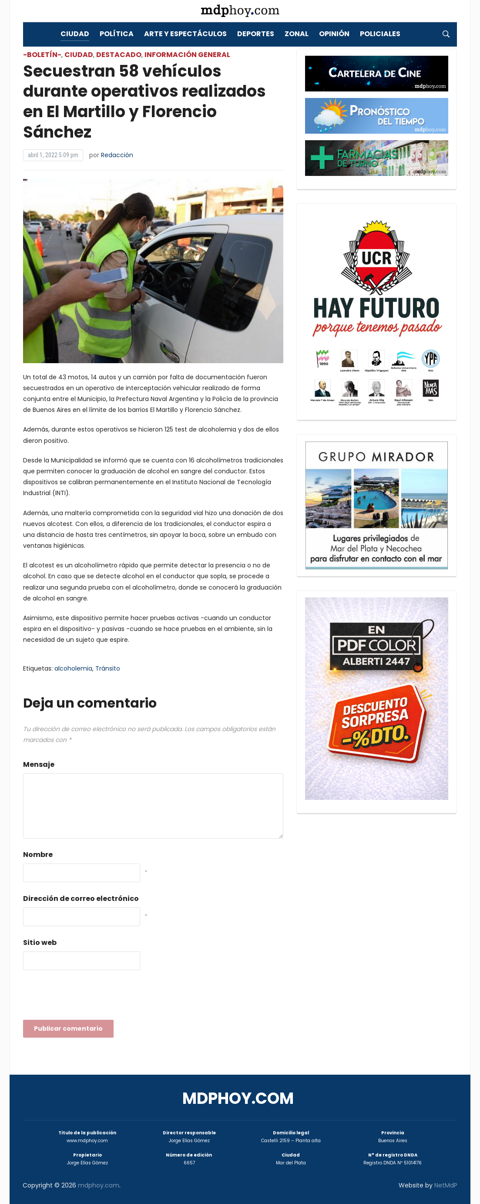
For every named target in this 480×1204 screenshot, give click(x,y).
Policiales (380, 34)
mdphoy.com (238, 1098)
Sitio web (40, 943)
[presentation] (89, 998)
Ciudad (74, 34)
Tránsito (107, 668)
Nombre (38, 855)
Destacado (118, 55)
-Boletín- (42, 55)
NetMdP (445, 1185)
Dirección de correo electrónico (81, 899)
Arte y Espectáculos (185, 34)
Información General (187, 55)
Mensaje (38, 764)
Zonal (297, 34)
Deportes (255, 34)
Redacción (117, 155)
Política (117, 34)
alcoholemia (73, 668)
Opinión (334, 34)
